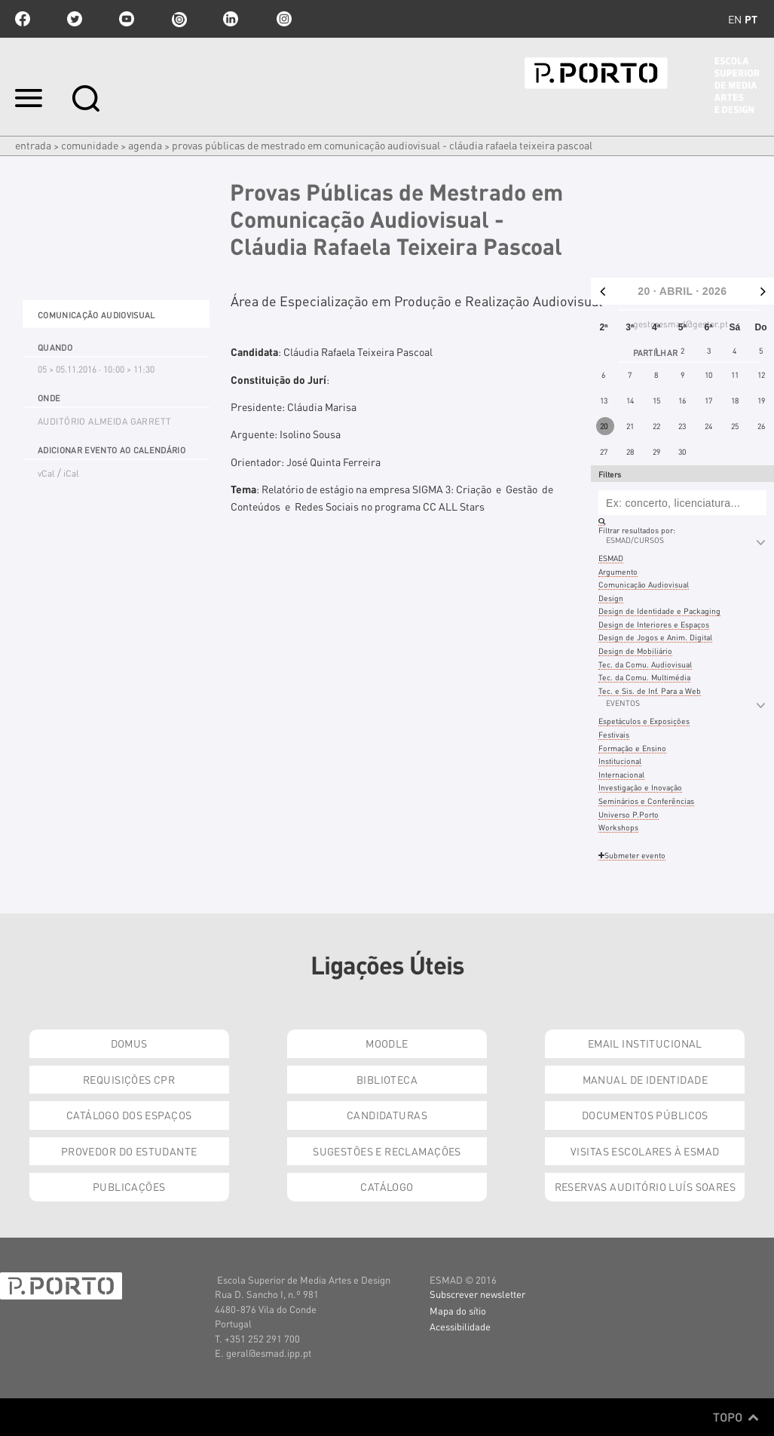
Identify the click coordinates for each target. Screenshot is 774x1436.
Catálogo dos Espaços (128, 1114)
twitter (74, 18)
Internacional (621, 774)
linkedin (230, 18)
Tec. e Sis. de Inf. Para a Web (649, 690)
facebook (22, 18)
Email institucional (645, 1043)
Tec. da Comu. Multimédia (644, 677)
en (735, 19)
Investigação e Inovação (640, 787)
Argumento (618, 571)
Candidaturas (387, 1114)
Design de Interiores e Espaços (653, 624)
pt (751, 19)
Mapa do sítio (458, 1310)
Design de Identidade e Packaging (659, 610)
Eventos (623, 702)
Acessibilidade (460, 1326)
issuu (178, 18)
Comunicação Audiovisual (643, 584)
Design (610, 598)
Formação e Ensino (632, 748)
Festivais (613, 734)
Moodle (387, 1043)
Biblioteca (387, 1079)
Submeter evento (631, 855)
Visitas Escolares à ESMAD (645, 1151)
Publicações (129, 1186)
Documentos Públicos (645, 1114)
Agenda (145, 145)
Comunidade (89, 145)
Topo (736, 1417)
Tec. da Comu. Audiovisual (645, 664)
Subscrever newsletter (477, 1293)
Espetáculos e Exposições (644, 721)
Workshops (618, 827)
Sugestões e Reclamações (387, 1151)
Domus (129, 1043)
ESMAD (610, 558)
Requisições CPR (129, 1079)
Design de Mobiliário (635, 650)
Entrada (33, 145)
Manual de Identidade (645, 1079)
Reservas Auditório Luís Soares (645, 1186)
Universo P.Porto (628, 814)
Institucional (619, 761)
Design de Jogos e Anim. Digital (655, 637)
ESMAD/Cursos (635, 540)
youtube (126, 18)
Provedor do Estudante (129, 1151)
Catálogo (386, 1186)
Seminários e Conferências (646, 800)
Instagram (282, 18)
